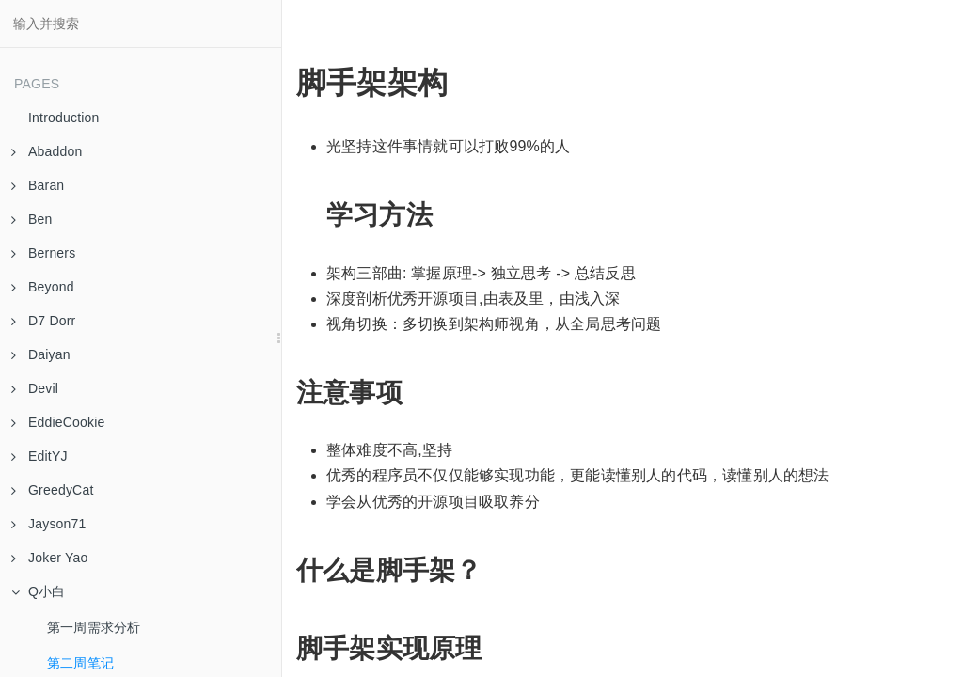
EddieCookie (58, 422)
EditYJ (39, 456)
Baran (37, 185)
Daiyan (41, 354)
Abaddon (46, 151)
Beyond (42, 286)
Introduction (64, 117)
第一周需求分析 (93, 627)
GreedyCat (52, 489)
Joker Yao (49, 557)
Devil (34, 388)
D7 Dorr (43, 320)
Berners (43, 252)
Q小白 (38, 591)
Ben (32, 219)
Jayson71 (49, 523)
